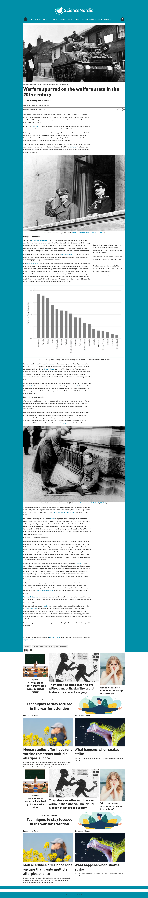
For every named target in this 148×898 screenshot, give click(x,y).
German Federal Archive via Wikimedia (84, 233)
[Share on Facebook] (117, 109)
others (52, 519)
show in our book (31, 608)
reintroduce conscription (45, 590)
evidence (46, 240)
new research (35, 126)
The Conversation (55, 637)
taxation (79, 563)
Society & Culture (41, 19)
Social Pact (30, 386)
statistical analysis (32, 264)
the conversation (61, 646)
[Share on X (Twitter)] (120, 109)
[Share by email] (123, 109)
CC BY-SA (101, 233)
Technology (62, 19)
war (41, 646)
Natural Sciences (90, 19)
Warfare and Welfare (68, 254)
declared (73, 147)
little (41, 240)
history (35, 646)
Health (31, 19)
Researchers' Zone (104, 19)
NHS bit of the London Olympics (64, 512)
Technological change (30, 597)
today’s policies (65, 423)
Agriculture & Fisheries (75, 19)
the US (45, 606)
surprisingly (35, 240)
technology (49, 646)
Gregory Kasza (49, 369)
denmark (27, 646)
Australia (75, 386)
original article (28, 640)
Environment (52, 19)
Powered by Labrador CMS (74, 895)
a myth (87, 524)
